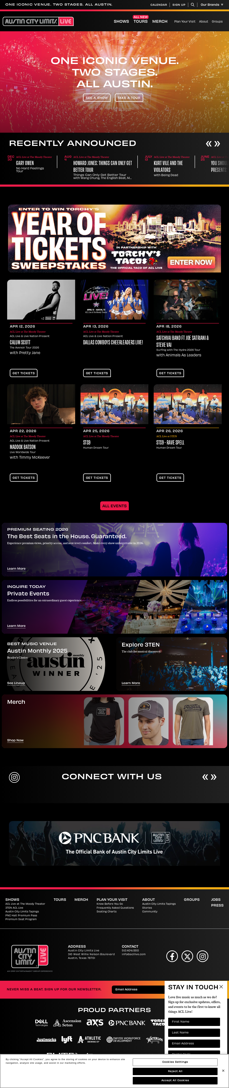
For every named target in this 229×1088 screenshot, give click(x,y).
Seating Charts (106, 911)
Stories (147, 908)
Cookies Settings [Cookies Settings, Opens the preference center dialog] (175, 1062)
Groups (217, 21)
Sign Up (179, 5)
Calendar (158, 5)
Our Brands (212, 4)
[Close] (223, 1071)
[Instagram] (202, 956)
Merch (159, 22)
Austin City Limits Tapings (22, 911)
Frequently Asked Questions (115, 908)
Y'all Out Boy (27, 163)
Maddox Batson (23, 447)
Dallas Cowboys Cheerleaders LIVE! (113, 343)
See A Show (97, 98)
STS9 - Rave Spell (170, 443)
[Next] (217, 144)
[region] (114, 1071)
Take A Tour (129, 98)
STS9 (87, 443)
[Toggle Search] (192, 5)
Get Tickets (24, 373)
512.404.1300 (130, 950)
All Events (114, 506)
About (203, 21)
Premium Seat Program (21, 919)
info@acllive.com (134, 954)
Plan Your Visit (185, 21)
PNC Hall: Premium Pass (21, 915)
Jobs (216, 900)
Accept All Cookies (175, 1080)
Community (149, 911)
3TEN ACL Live (14, 908)
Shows (121, 22)
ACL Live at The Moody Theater (25, 904)
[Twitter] (187, 956)
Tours (141, 22)
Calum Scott (20, 343)
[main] (114, 443)
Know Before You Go (110, 904)
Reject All (175, 1071)
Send (214, 990)
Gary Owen (82, 163)
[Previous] (209, 144)
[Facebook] (172, 956)
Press (217, 905)
